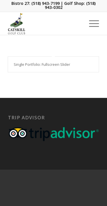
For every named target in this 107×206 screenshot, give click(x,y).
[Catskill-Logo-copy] (44, 23)
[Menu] (91, 23)
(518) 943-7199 (45, 3)
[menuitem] (91, 23)
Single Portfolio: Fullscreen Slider (42, 64)
